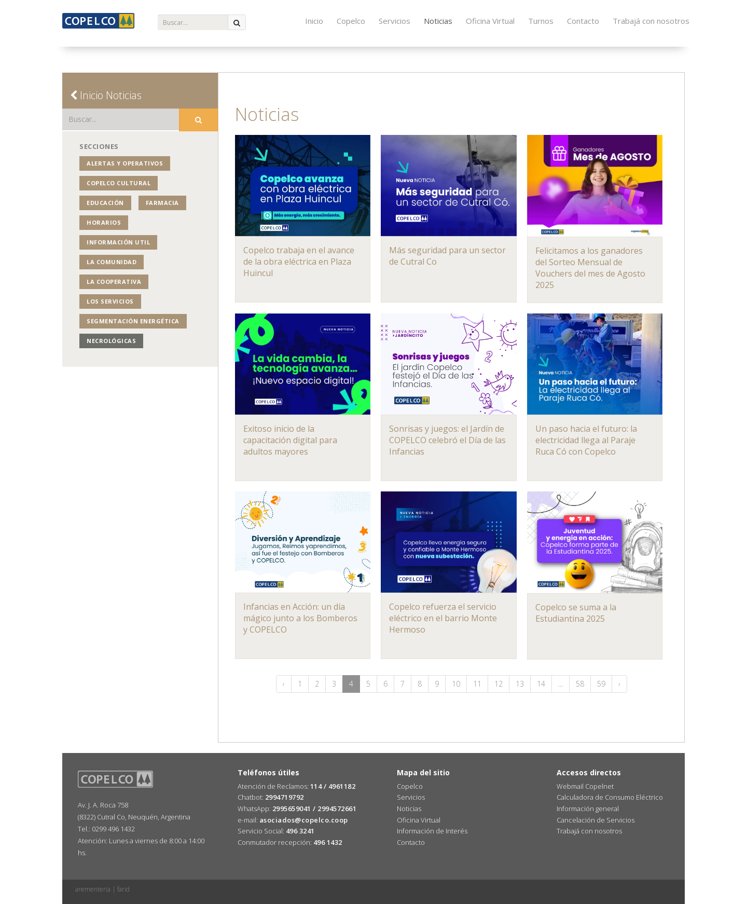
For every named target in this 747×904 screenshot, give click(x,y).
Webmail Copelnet (585, 786)
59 (601, 684)
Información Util (118, 242)
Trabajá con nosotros (651, 21)
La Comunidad (111, 262)
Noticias (438, 21)
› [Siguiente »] (619, 684)
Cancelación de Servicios (595, 820)
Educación (105, 203)
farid (123, 889)
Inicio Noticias (106, 95)
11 (477, 684)
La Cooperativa (114, 281)
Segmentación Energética (133, 321)
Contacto (583, 21)
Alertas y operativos (125, 163)
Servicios (394, 21)
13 (520, 684)
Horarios (104, 222)
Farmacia (162, 203)
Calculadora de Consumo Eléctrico (610, 797)
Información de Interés (432, 830)
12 (498, 684)
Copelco (351, 21)
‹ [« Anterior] (284, 684)
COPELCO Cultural (118, 183)
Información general (588, 808)
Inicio (314, 21)
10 (456, 684)
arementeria (92, 889)
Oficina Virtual (490, 21)
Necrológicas (111, 341)
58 (580, 684)
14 (541, 684)
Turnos (541, 21)
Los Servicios (110, 301)
